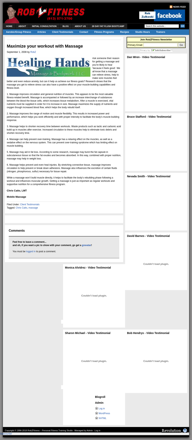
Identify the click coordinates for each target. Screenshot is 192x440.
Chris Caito (21, 207)
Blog (65, 26)
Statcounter (6, 433)
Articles (41, 32)
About (22, 26)
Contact (84, 32)
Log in (102, 408)
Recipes (124, 32)
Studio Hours (142, 32)
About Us (80, 26)
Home (9, 26)
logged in (31, 251)
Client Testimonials (62, 32)
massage (33, 207)
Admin (90, 430)
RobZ (33, 52)
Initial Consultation (44, 26)
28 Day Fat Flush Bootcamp (108, 26)
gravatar (86, 245)
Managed (78, 430)
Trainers (160, 32)
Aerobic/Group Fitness (18, 32)
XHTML (102, 418)
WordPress (104, 413)
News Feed (179, 7)
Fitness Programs (104, 32)
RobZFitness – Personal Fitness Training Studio (50, 430)
